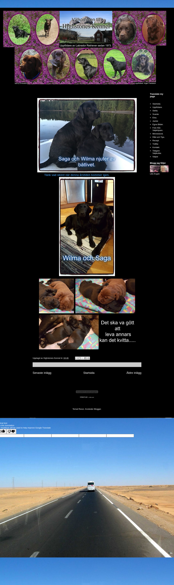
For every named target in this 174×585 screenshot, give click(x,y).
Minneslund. (157, 134)
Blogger (97, 409)
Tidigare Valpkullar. (157, 152)
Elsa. (154, 117)
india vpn (91, 397)
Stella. (155, 110)
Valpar (155, 156)
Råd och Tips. (158, 137)
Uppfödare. (157, 107)
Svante (155, 114)
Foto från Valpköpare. (157, 129)
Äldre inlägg (133, 372)
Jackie (155, 121)
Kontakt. (156, 147)
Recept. (155, 140)
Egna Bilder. (157, 124)
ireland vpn (84, 397)
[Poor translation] (11, 431)
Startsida (88, 372)
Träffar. (155, 144)
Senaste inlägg (42, 372)
